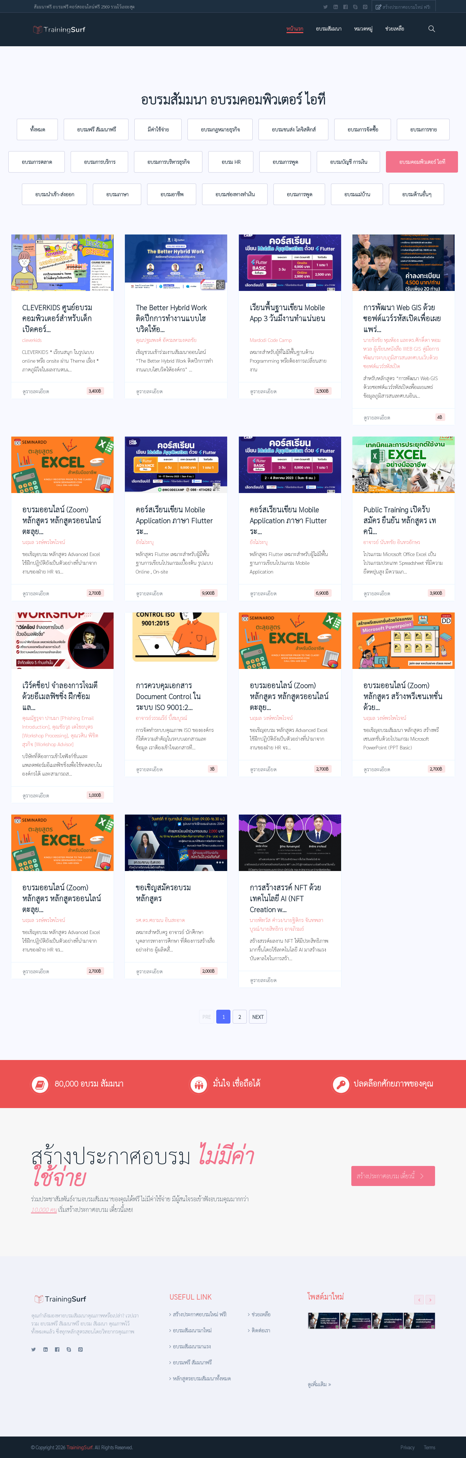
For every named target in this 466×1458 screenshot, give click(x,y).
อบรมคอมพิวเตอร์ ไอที (422, 161)
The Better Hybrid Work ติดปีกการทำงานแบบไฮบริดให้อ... (171, 318)
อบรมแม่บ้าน (357, 194)
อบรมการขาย (423, 129)
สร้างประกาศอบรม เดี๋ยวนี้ (386, 1176)
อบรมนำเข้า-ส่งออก (54, 194)
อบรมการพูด (285, 161)
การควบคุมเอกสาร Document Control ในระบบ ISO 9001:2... (168, 696)
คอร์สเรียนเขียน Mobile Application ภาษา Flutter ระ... (174, 520)
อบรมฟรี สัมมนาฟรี (96, 129)
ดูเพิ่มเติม (317, 1384)
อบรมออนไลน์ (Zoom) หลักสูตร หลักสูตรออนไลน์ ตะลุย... (61, 520)
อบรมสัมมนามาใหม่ (192, 1330)
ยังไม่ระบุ (145, 542)
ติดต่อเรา (261, 1330)
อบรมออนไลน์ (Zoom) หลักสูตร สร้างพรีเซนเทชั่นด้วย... (402, 696)
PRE (206, 1016)
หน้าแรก (295, 28)
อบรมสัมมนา (328, 28)
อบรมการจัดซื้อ (363, 129)
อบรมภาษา (117, 194)
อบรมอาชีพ (172, 194)
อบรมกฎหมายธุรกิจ (220, 129)
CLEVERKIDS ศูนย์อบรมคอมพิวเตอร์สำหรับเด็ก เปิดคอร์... (57, 318)
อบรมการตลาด (37, 161)
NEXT (258, 1016)
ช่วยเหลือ (394, 28)
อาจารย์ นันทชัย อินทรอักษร (391, 542)
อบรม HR (231, 161)
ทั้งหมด (37, 129)
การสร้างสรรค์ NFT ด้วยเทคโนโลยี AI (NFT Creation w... (285, 898)
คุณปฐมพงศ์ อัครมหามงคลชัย (166, 339)
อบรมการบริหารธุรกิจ (168, 161)
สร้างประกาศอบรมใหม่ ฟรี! (406, 7)
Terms (429, 1447)
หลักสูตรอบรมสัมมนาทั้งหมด (202, 1378)
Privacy (407, 1447)
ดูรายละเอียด (36, 391)
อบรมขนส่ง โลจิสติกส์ (294, 129)
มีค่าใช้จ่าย (158, 129)
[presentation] (419, 1299)
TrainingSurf (79, 1447)
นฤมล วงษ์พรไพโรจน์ (43, 542)
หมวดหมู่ (363, 28)
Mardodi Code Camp (271, 339)
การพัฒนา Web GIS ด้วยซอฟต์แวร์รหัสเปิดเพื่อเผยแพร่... (402, 318)
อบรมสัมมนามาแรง (192, 1346)
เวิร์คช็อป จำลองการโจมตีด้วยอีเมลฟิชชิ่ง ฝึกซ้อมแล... (60, 696)
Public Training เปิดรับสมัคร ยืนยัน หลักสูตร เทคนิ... (399, 520)
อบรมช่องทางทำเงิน (235, 194)
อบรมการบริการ (99, 161)
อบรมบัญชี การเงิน (348, 161)
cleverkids (32, 339)
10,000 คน (44, 1209)
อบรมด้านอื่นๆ (416, 194)
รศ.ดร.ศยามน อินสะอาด (160, 920)
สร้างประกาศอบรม (141, 1166)
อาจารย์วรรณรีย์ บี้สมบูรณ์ (161, 717)
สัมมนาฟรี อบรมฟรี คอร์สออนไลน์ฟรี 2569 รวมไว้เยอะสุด (84, 6)
